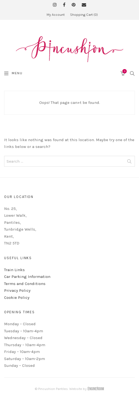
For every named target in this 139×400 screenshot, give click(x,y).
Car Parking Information (27, 276)
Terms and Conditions (25, 283)
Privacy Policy (17, 290)
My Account (56, 15)
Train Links (14, 269)
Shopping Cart (84, 15)
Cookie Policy (16, 297)
